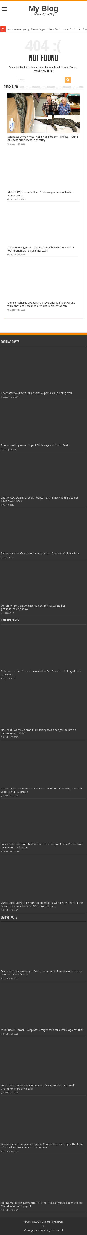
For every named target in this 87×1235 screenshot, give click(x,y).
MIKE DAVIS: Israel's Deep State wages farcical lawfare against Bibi (42, 1030)
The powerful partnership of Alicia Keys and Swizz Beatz (35, 445)
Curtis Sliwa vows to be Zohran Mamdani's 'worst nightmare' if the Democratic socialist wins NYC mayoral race (42, 904)
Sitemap (59, 1222)
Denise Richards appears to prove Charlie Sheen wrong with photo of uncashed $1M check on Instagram (41, 304)
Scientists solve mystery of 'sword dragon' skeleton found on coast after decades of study (42, 138)
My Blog (43, 8)
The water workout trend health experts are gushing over (36, 393)
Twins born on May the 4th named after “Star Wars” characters (40, 553)
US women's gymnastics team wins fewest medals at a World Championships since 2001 (40, 249)
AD (37, 1222)
